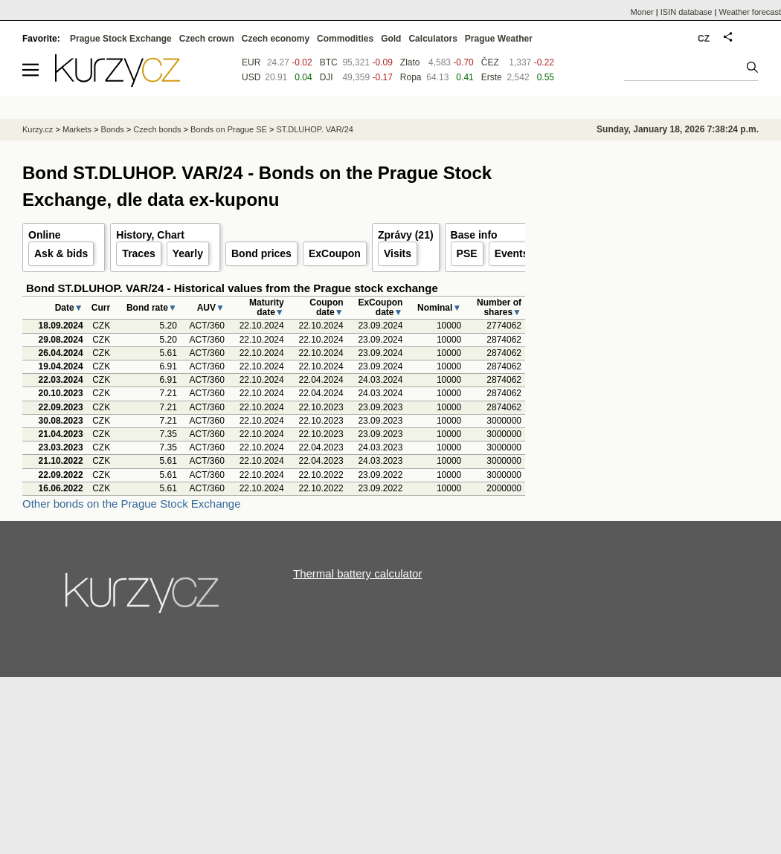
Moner (642, 11)
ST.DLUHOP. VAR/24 (314, 129)
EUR (251, 62)
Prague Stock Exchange (121, 38)
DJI (326, 77)
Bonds (112, 129)
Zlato (410, 62)
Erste (491, 77)
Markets (76, 129)
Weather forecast (750, 11)
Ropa (411, 77)
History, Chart (150, 235)
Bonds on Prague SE (228, 129)
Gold (391, 38)
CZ (704, 38)
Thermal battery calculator (357, 573)
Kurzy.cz (37, 129)
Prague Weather (499, 38)
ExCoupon (335, 253)
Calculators (432, 38)
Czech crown (206, 38)
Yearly (188, 253)
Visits (397, 253)
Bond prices (261, 253)
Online (44, 235)
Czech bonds (157, 129)
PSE (467, 253)
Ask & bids (61, 253)
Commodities (345, 38)
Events (512, 253)
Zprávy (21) (406, 235)
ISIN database (687, 11)
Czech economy (275, 38)
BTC (329, 62)
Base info (474, 235)
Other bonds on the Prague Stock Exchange (131, 503)
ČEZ (490, 62)
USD (251, 77)
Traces (138, 253)
